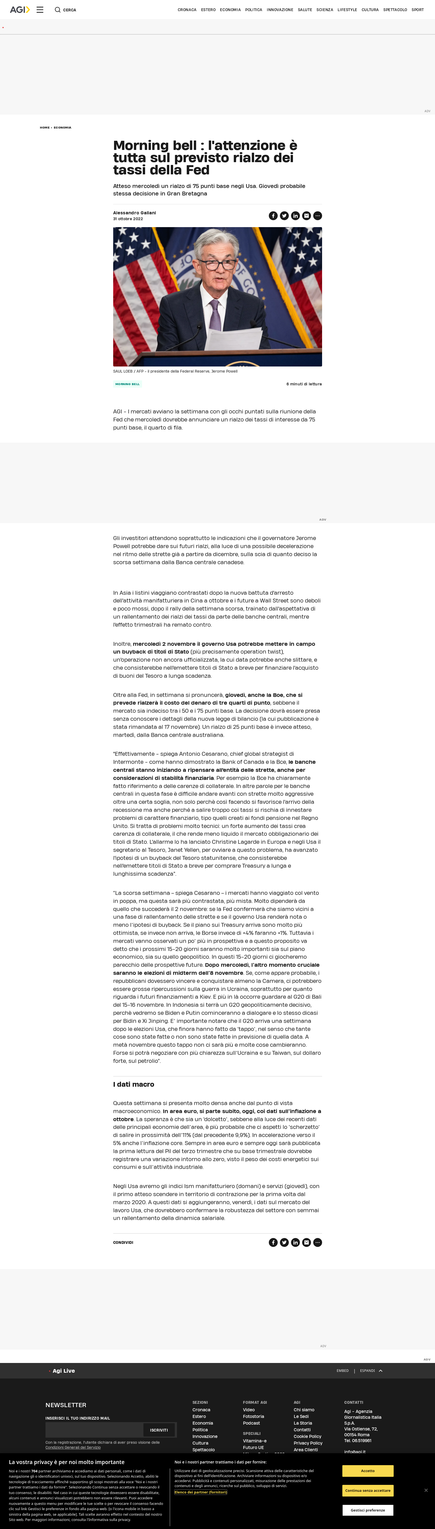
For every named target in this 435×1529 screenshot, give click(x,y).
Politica (253, 9)
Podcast (251, 1423)
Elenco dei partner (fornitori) (200, 1492)
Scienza (325, 9)
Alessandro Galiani (134, 213)
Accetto (368, 1470)
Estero (208, 9)
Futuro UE (253, 1447)
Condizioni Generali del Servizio (73, 1447)
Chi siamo (304, 1409)
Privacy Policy (308, 1443)
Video (249, 1409)
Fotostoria (253, 1416)
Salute (305, 9)
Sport (418, 9)
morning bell (127, 384)
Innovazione (280, 9)
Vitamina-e (255, 1440)
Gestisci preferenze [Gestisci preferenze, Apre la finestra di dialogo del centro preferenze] (368, 1510)
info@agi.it (355, 1452)
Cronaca (187, 9)
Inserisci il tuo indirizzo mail (77, 1418)
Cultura (370, 9)
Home (45, 127)
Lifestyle (347, 9)
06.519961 (361, 1440)
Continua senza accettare (368, 1490)
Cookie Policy (307, 1436)
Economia (230, 9)
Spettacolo (395, 9)
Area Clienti (306, 1449)
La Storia (303, 1423)
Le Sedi (301, 1416)
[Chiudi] (426, 1490)
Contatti (302, 1429)
